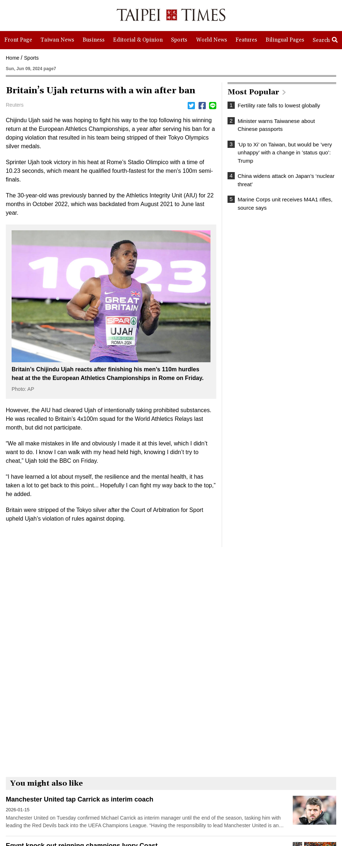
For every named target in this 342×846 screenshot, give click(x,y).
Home (12, 58)
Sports (31, 58)
